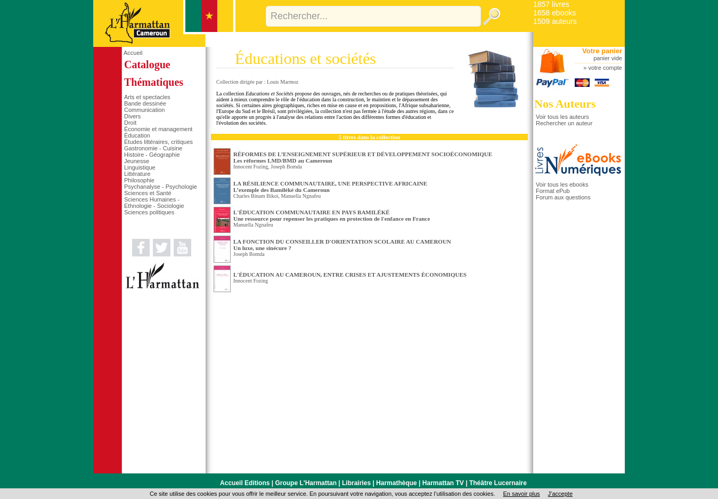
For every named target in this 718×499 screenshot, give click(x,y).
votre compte (605, 68)
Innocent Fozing (250, 167)
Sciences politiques (149, 212)
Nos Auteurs (565, 103)
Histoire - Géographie (152, 154)
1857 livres (551, 4)
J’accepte (560, 493)
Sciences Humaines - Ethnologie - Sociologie (154, 202)
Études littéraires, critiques (158, 142)
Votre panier (602, 51)
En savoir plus (521, 493)
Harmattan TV (443, 483)
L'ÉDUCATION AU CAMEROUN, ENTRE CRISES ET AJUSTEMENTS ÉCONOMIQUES (350, 274)
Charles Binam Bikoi (255, 196)
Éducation (137, 135)
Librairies (356, 483)
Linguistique (140, 167)
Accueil (133, 53)
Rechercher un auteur (564, 123)
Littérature (137, 174)
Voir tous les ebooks (562, 184)
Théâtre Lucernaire (498, 483)
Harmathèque (396, 483)
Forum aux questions (563, 197)
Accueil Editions (245, 483)
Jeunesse (136, 161)
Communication (144, 110)
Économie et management (158, 129)
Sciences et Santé (148, 193)
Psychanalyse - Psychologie (160, 186)
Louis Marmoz (282, 82)
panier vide (607, 58)
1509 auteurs (555, 21)
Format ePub (553, 191)
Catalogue (147, 64)
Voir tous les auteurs (562, 117)
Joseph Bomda (286, 167)
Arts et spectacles (147, 97)
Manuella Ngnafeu (301, 196)
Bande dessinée (145, 103)
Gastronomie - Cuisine (153, 148)
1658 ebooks (554, 13)
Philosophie (139, 180)
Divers (132, 116)
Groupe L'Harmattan (306, 483)
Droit (130, 122)
